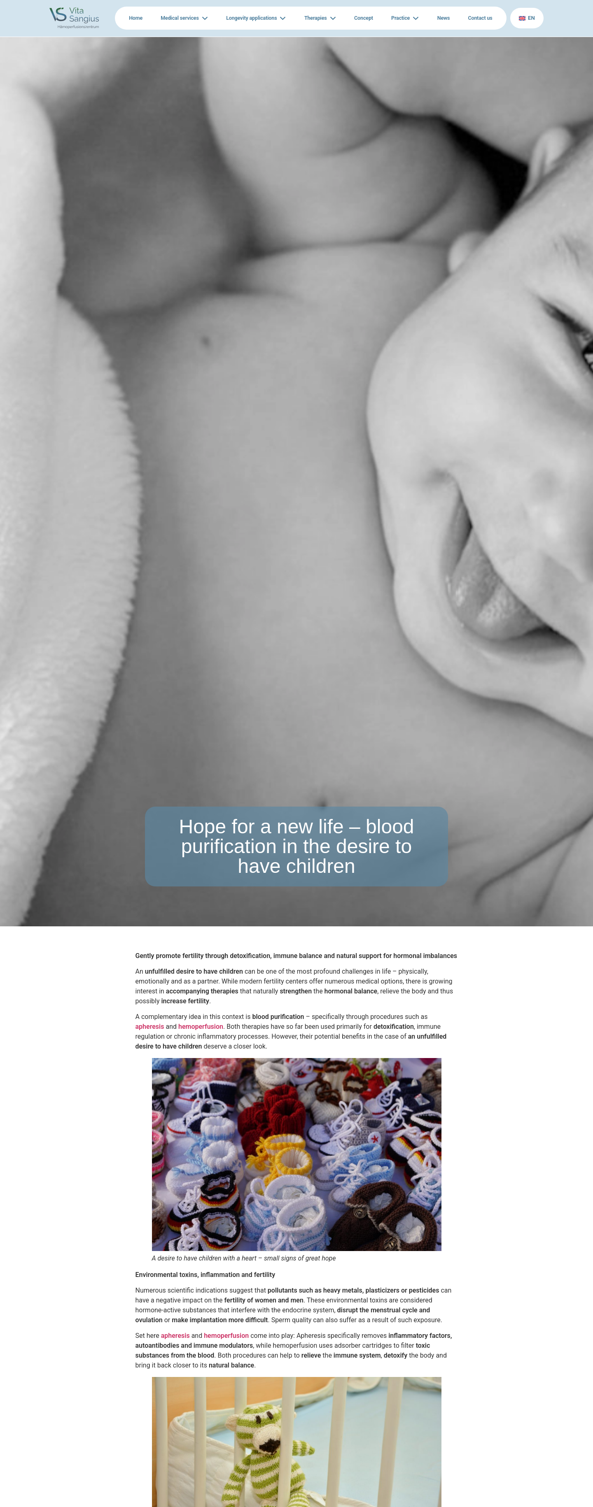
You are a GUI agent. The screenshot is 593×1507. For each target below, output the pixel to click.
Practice (398, 18)
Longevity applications (251, 18)
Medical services (182, 18)
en (526, 18)
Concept (360, 18)
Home (136, 18)
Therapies (314, 18)
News (439, 18)
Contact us (477, 18)
